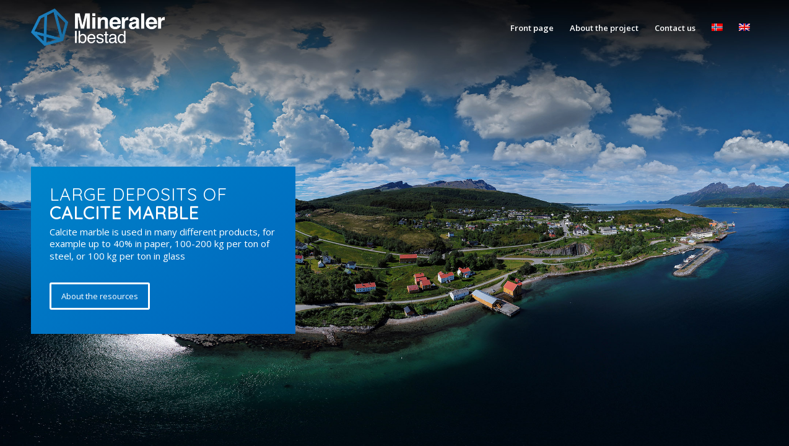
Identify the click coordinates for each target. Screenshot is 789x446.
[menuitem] (532, 28)
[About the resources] (100, 296)
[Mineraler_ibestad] (98, 28)
